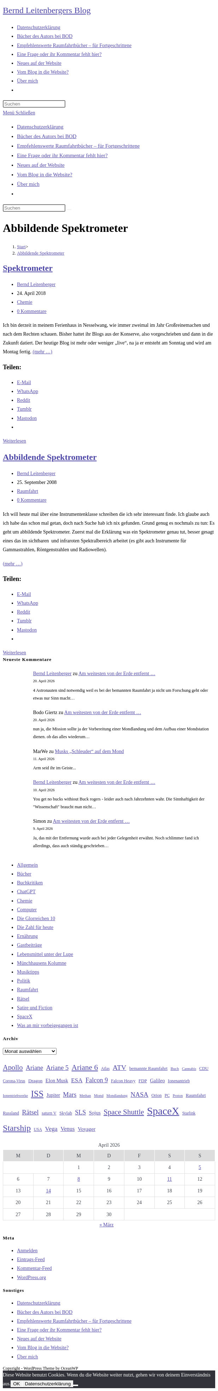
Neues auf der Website (41, 165)
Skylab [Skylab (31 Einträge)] (65, 1113)
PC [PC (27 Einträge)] (167, 1095)
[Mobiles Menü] (19, 112)
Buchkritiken (30, 882)
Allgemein (27, 865)
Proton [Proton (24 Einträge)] (178, 1096)
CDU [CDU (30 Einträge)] (203, 1068)
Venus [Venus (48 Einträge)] (67, 1128)
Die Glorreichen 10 (36, 918)
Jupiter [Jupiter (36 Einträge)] (53, 1095)
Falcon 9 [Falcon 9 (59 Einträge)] (97, 1080)
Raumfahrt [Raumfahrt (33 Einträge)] (196, 1095)
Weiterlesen (14, 441)
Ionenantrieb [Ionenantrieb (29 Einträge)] (179, 1080)
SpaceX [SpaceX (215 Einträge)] (163, 1111)
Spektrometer (28, 268)
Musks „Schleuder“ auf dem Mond (89, 751)
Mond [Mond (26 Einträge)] (99, 1095)
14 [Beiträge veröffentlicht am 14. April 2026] (48, 1190)
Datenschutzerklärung (40, 127)
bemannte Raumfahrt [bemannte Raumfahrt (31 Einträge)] (148, 1068)
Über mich (28, 184)
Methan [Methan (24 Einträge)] (85, 1096)
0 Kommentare (32, 311)
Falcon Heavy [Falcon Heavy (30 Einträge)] (123, 1080)
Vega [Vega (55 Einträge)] (51, 1128)
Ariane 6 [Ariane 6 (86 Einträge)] (85, 1067)
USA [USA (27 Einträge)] (38, 1129)
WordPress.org (31, 1277)
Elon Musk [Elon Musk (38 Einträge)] (57, 1080)
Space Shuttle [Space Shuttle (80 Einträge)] (124, 1112)
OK (16, 1383)
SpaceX (25, 1016)
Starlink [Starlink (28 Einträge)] (189, 1113)
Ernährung (27, 936)
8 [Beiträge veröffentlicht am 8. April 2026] (78, 1179)
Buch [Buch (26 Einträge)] (175, 1068)
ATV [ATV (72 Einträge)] (119, 1067)
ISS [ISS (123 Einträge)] (37, 1094)
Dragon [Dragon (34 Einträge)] (35, 1080)
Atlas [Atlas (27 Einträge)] (105, 1068)
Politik (23, 981)
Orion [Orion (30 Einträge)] (156, 1095)
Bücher (24, 874)
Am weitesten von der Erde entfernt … (116, 673)
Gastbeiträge (29, 945)
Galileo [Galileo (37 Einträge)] (157, 1080)
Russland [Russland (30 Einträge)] (11, 1113)
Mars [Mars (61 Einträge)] (69, 1094)
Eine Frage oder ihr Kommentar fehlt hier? (62, 155)
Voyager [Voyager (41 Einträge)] (86, 1129)
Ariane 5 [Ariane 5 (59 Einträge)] (57, 1067)
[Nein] (75, 1385)
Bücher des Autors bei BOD (46, 136)
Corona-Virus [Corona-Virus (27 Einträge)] (14, 1081)
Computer (27, 909)
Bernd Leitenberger (36, 284)
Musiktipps (28, 972)
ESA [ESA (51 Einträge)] (76, 1080)
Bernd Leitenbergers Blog (47, 10)
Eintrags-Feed (31, 1259)
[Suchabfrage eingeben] (34, 104)
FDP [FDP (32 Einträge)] (143, 1080)
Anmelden (27, 1250)
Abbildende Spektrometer (40, 253)
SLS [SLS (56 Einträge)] (80, 1112)
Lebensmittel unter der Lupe (45, 954)
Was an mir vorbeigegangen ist (47, 1025)
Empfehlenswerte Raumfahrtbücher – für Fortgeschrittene (78, 146)
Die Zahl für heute (35, 927)
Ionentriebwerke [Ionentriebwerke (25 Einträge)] (15, 1095)
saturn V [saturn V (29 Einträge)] (49, 1113)
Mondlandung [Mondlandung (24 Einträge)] (117, 1096)
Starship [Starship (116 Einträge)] (17, 1128)
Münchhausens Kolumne (41, 963)
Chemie (25, 302)
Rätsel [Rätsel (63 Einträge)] (30, 1112)
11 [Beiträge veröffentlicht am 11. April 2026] (169, 1179)
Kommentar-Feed (34, 1268)
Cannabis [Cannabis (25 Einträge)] (189, 1068)
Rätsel (23, 999)
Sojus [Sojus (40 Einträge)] (95, 1113)
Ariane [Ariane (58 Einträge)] (34, 1067)
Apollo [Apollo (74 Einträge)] (13, 1067)
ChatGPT (26, 891)
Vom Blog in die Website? (44, 174)
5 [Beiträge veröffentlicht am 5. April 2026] (200, 1167)
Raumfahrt (27, 491)
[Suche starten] (69, 209)
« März (106, 1224)
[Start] (21, 246)
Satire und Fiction (34, 1007)
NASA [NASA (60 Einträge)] (139, 1094)
